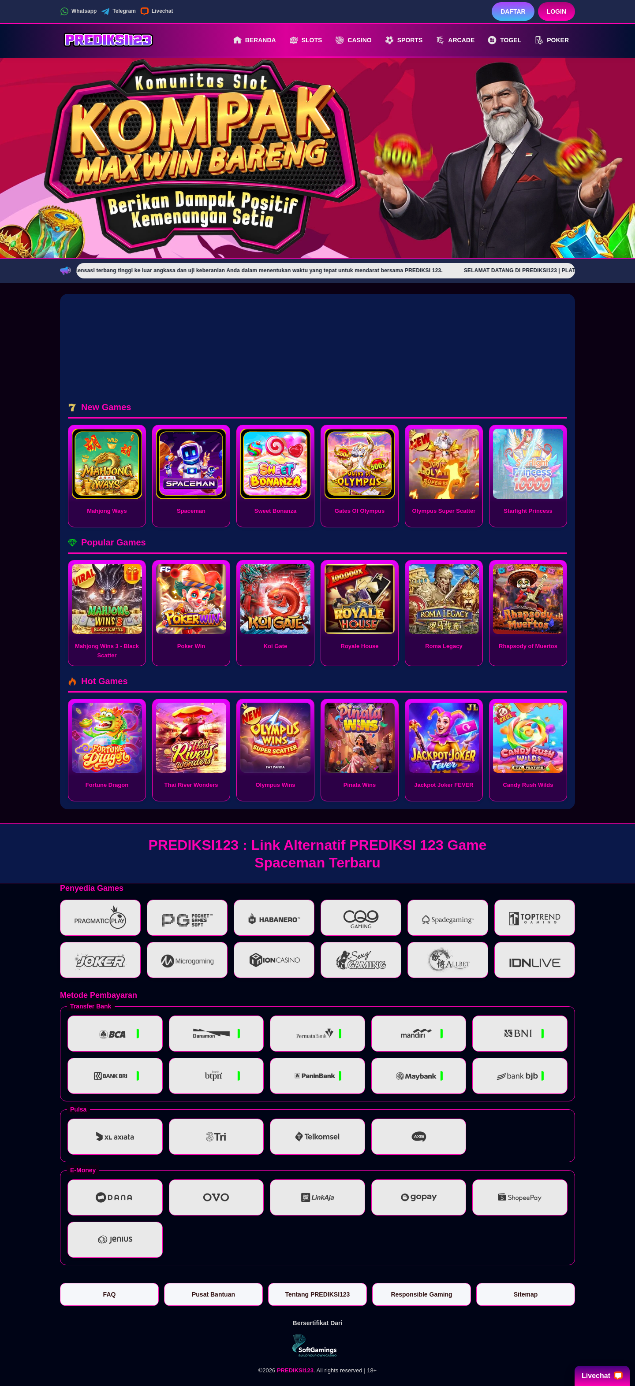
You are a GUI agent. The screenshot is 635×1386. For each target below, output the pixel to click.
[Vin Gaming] (317, 1345)
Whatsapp (78, 11)
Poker (551, 40)
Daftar (513, 11)
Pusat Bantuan (213, 1294)
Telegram (118, 11)
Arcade (455, 40)
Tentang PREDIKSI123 (317, 1294)
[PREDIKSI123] (108, 40)
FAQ (109, 1294)
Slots (305, 40)
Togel (504, 40)
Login (556, 11)
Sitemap (526, 1294)
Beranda (254, 40)
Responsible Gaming (421, 1294)
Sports (404, 40)
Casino (353, 40)
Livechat (156, 11)
